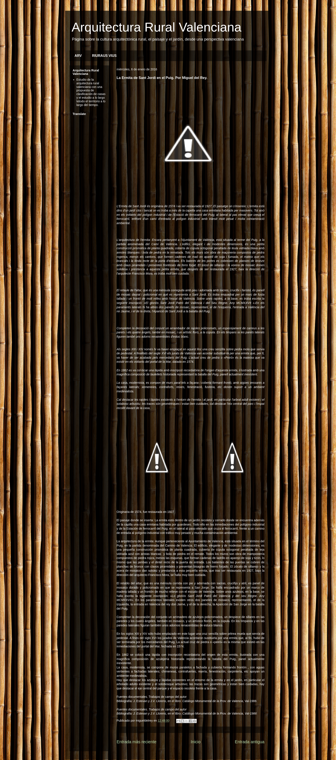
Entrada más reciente (136, 741)
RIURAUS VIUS (104, 55)
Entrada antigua (249, 741)
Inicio (196, 741)
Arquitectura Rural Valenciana (157, 27)
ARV (78, 55)
